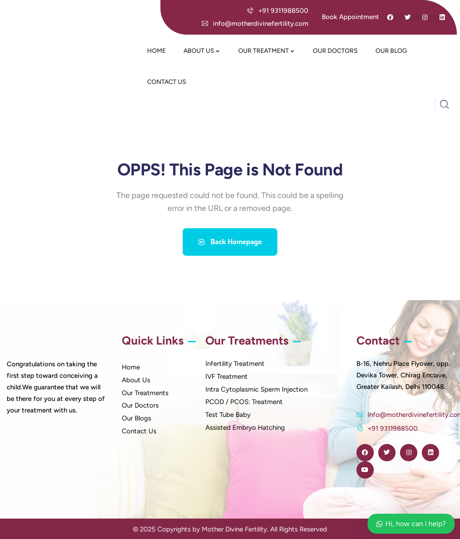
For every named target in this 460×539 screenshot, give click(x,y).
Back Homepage (230, 240)
